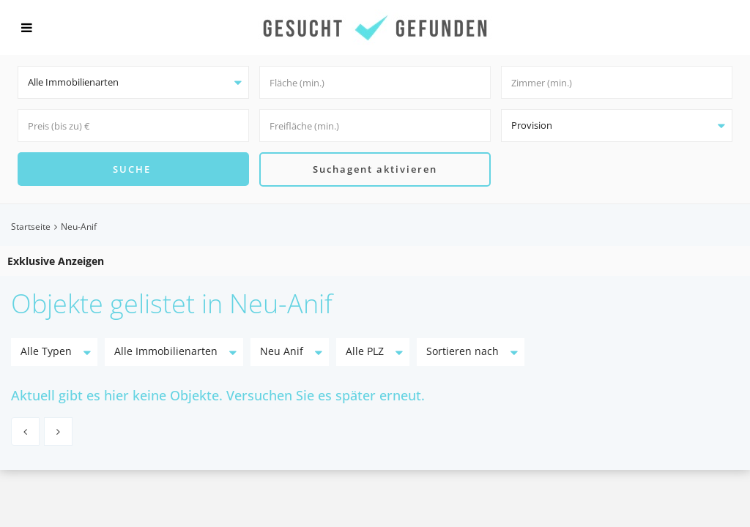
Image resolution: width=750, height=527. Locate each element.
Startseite (31, 226)
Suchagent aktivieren (375, 169)
